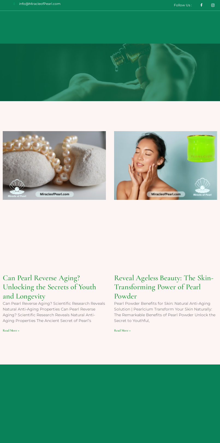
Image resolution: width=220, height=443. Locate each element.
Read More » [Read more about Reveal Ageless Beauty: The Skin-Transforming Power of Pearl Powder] (122, 330)
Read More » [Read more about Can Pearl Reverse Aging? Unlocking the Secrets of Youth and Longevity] (11, 330)
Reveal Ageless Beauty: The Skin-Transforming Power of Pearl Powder (163, 287)
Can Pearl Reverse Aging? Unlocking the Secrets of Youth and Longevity (49, 287)
